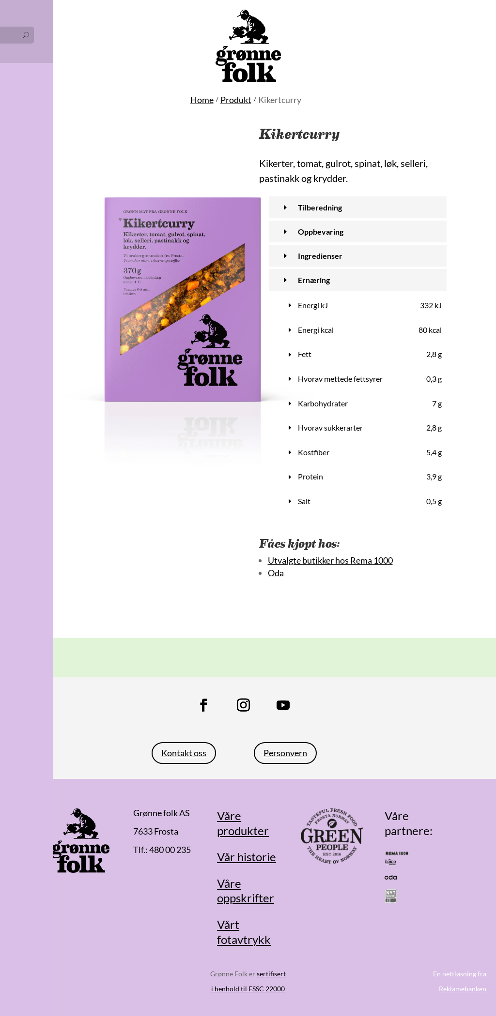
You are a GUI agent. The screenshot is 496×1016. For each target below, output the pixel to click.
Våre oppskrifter (245, 890)
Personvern (285, 752)
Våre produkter (243, 822)
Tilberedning (320, 207)
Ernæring (314, 279)
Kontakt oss (183, 752)
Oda (276, 573)
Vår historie (246, 857)
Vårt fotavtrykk (244, 931)
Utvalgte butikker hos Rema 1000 (330, 560)
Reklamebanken (462, 989)
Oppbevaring (320, 231)
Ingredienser (320, 255)
